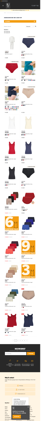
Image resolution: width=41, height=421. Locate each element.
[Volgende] (27, 340)
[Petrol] (30, 80)
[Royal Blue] (9, 109)
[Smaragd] (16, 109)
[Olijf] (13, 108)
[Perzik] (18, 108)
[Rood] (31, 80)
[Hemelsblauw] (15, 108)
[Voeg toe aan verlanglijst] (36, 5)
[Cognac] (15, 109)
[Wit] (23, 80)
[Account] (34, 5)
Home (5, 12)
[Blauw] (12, 106)
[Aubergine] (12, 108)
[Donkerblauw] (8, 80)
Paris (22, 233)
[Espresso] (13, 109)
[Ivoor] (27, 80)
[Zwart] (23, 55)
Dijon (6, 233)
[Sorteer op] (30, 26)
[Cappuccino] (12, 109)
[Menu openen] (3, 5)
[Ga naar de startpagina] (8, 5)
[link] (13, 340)
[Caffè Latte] (24, 55)
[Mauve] (6, 109)
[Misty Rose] (26, 210)
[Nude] (5, 109)
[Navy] (21, 80)
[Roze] (26, 80)
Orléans (7, 207)
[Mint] (9, 108)
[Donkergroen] (16, 108)
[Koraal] (6, 108)
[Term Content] (28, 10)
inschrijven (31, 353)
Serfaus (6, 52)
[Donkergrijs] (34, 80)
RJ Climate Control (30, 419)
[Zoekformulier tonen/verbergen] (32, 5)
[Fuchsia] (8, 108)
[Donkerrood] (21, 55)
